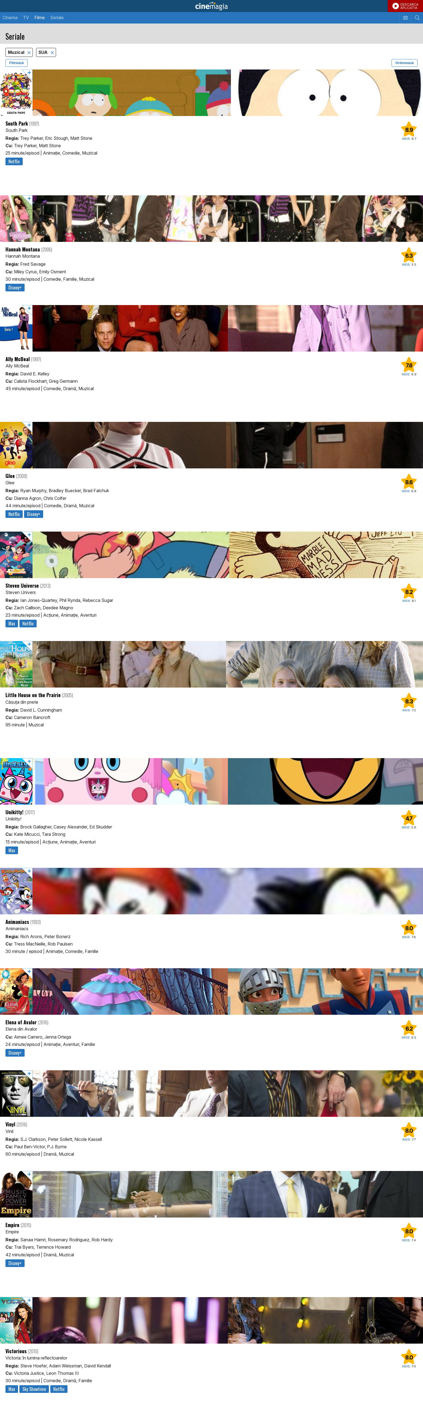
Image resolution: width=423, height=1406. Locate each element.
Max (11, 623)
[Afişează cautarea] (417, 18)
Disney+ (15, 287)
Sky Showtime (34, 1389)
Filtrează (16, 63)
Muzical (16, 52)
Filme (39, 17)
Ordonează (404, 63)
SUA (44, 52)
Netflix (14, 161)
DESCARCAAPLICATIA (409, 6)
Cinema (10, 17)
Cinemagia (211, 6)
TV (26, 17)
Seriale (57, 17)
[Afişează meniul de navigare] (405, 18)
